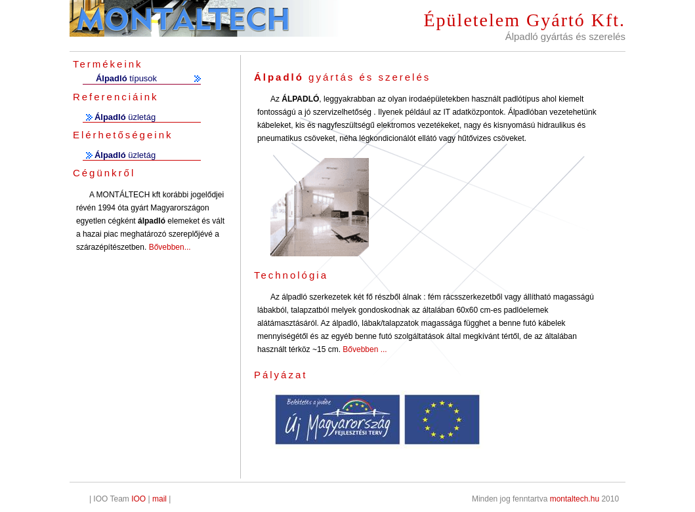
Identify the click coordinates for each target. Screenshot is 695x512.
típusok (126, 78)
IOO (138, 498)
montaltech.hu (574, 498)
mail (159, 498)
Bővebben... (170, 247)
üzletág (125, 117)
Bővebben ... (364, 349)
